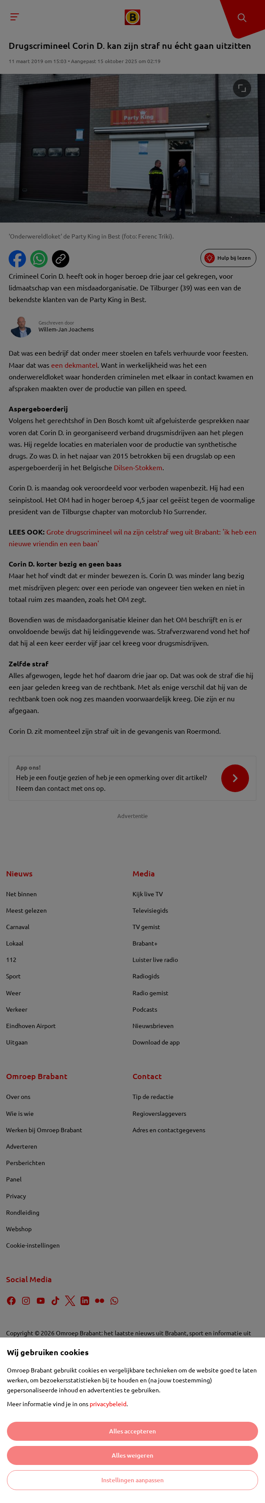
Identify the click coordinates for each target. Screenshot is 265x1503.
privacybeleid (108, 1403)
